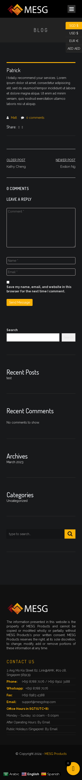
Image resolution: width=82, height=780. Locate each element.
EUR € (72, 41)
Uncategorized (17, 501)
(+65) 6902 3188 (59, 681)
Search (12, 330)
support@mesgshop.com (39, 702)
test (9, 378)
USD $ (72, 33)
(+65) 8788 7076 (33, 681)
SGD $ (72, 26)
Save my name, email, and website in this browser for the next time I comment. (39, 289)
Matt (14, 117)
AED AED (73, 48)
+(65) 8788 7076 (37, 688)
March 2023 (15, 462)
